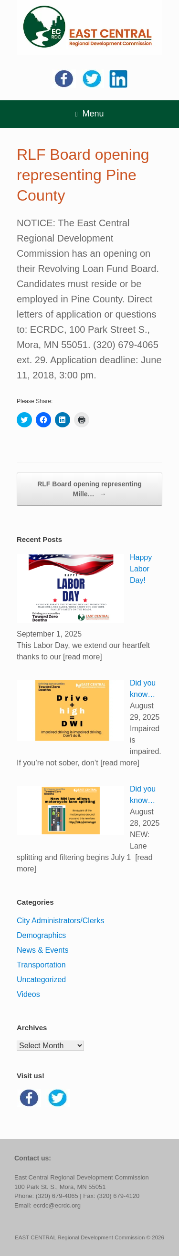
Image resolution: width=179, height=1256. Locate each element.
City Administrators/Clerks (60, 921)
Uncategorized (41, 980)
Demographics (41, 935)
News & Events (42, 950)
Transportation (41, 965)
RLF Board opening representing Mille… (89, 489)
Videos (28, 994)
